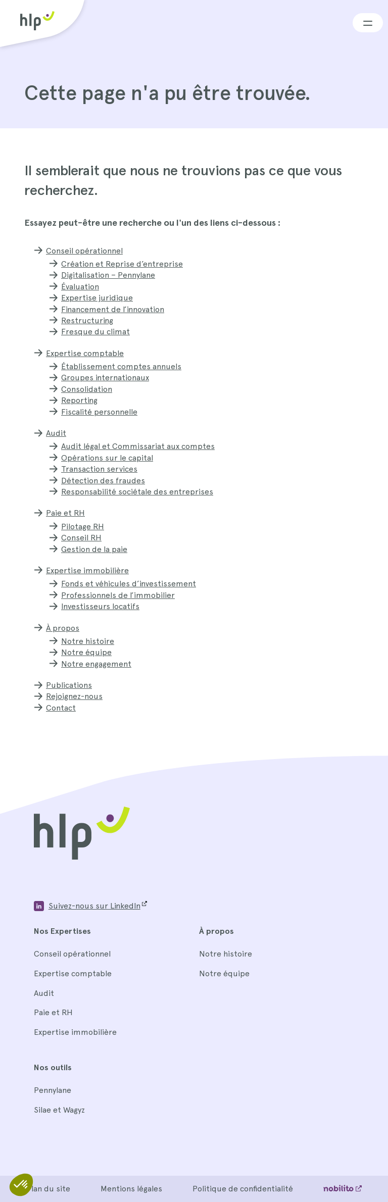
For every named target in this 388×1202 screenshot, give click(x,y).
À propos (62, 628)
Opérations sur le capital (107, 458)
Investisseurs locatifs (100, 606)
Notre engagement (96, 664)
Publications (69, 685)
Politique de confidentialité (242, 1188)
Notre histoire (87, 641)
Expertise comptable (85, 353)
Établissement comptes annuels (121, 366)
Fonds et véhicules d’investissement (128, 583)
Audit (56, 433)
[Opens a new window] (90, 906)
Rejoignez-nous (74, 696)
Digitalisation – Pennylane (108, 275)
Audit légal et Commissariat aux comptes (138, 446)
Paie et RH (65, 513)
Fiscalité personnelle (99, 412)
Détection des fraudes (103, 480)
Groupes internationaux (105, 377)
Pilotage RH (82, 526)
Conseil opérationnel (84, 251)
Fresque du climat (95, 331)
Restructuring (87, 320)
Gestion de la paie (94, 549)
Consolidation (86, 389)
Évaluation (80, 286)
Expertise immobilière (87, 570)
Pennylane (52, 1090)
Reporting (79, 400)
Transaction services (99, 469)
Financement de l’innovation (112, 309)
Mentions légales (131, 1188)
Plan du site (48, 1188)
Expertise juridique (97, 298)
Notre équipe (86, 652)
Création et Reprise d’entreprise (122, 264)
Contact (61, 708)
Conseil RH (81, 537)
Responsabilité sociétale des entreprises (137, 491)
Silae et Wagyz (59, 1110)
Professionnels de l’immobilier (118, 595)
